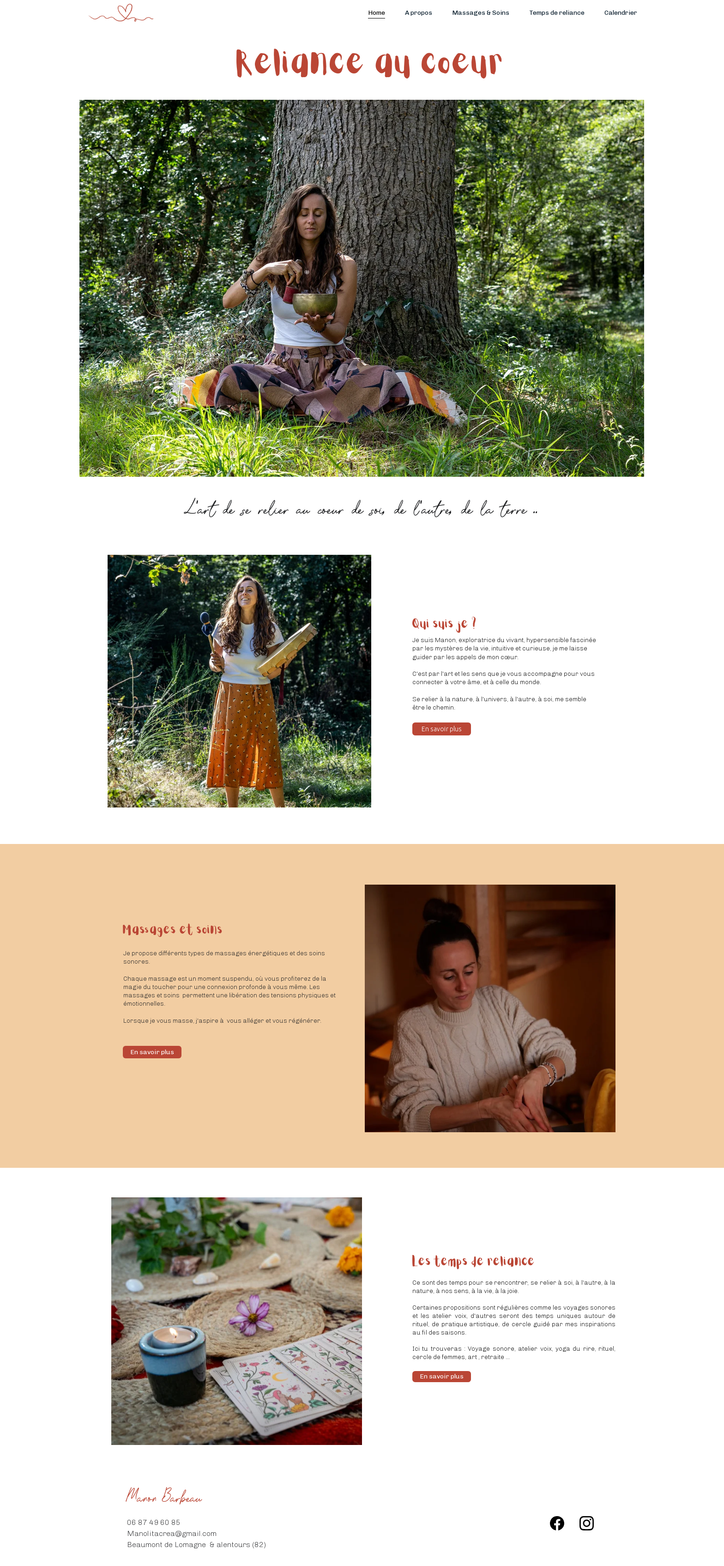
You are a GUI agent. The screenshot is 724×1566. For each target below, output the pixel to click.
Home (376, 13)
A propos (418, 13)
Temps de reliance (557, 13)
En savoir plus (442, 729)
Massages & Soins (480, 13)
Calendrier (620, 13)
